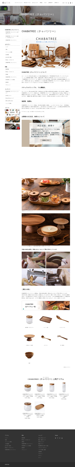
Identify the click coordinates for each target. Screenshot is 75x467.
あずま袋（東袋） (9, 57)
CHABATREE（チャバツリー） (11, 40)
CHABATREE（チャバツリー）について (12, 92)
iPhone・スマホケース (10, 59)
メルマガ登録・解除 (42, 449)
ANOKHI (7, 82)
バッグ (7, 46)
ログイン (40, 455)
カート (39, 457)
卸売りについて (41, 441)
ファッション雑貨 (9, 52)
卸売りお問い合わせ (9, 100)
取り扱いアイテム (27, 2)
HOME (31, 17)
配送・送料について (42, 439)
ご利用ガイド (56, 2)
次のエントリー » (67, 367)
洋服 (6, 49)
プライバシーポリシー (42, 447)
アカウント (40, 453)
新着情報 (7, 69)
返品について (40, 443)
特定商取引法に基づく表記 (43, 445)
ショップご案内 (8, 103)
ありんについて (35, 2)
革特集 (7, 74)
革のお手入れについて (10, 98)
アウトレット (8, 84)
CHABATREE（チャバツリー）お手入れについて (12, 33)
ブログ (45, 2)
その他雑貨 (7, 443)
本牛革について (8, 95)
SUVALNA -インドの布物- (10, 79)
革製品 (41, 2)
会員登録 (40, 451)
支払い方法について (42, 437)
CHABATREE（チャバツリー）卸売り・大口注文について (12, 37)
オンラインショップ (18, 2)
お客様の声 (50, 2)
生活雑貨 (7, 54)
